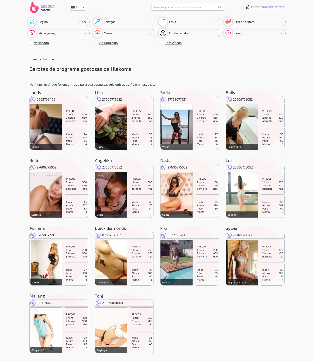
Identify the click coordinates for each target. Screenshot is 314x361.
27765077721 (173, 99)
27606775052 (109, 99)
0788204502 (108, 235)
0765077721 (42, 235)
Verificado (41, 43)
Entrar (265, 6)
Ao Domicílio (108, 43)
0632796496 (42, 99)
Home (33, 59)
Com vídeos (173, 43)
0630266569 (42, 303)
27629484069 (109, 303)
